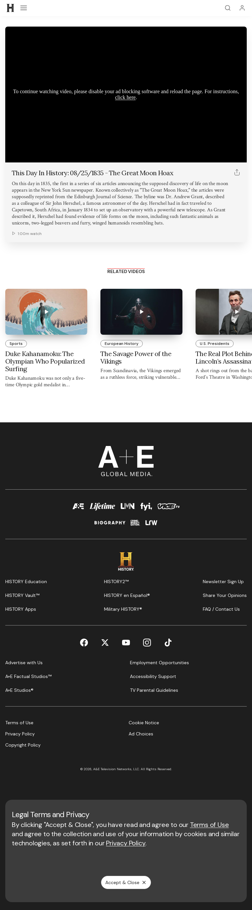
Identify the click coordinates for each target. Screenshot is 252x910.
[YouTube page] (126, 642)
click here (125, 97)
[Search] (227, 8)
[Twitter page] (105, 642)
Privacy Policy (125, 843)
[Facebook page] (84, 642)
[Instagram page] (147, 642)
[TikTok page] (168, 642)
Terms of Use (209, 824)
